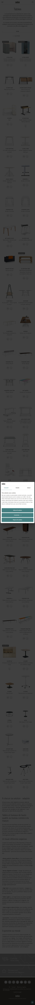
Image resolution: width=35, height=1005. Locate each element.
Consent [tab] (6, 487)
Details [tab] (17, 487)
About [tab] (28, 487)
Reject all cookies (17, 519)
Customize (17, 515)
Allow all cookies (17, 510)
